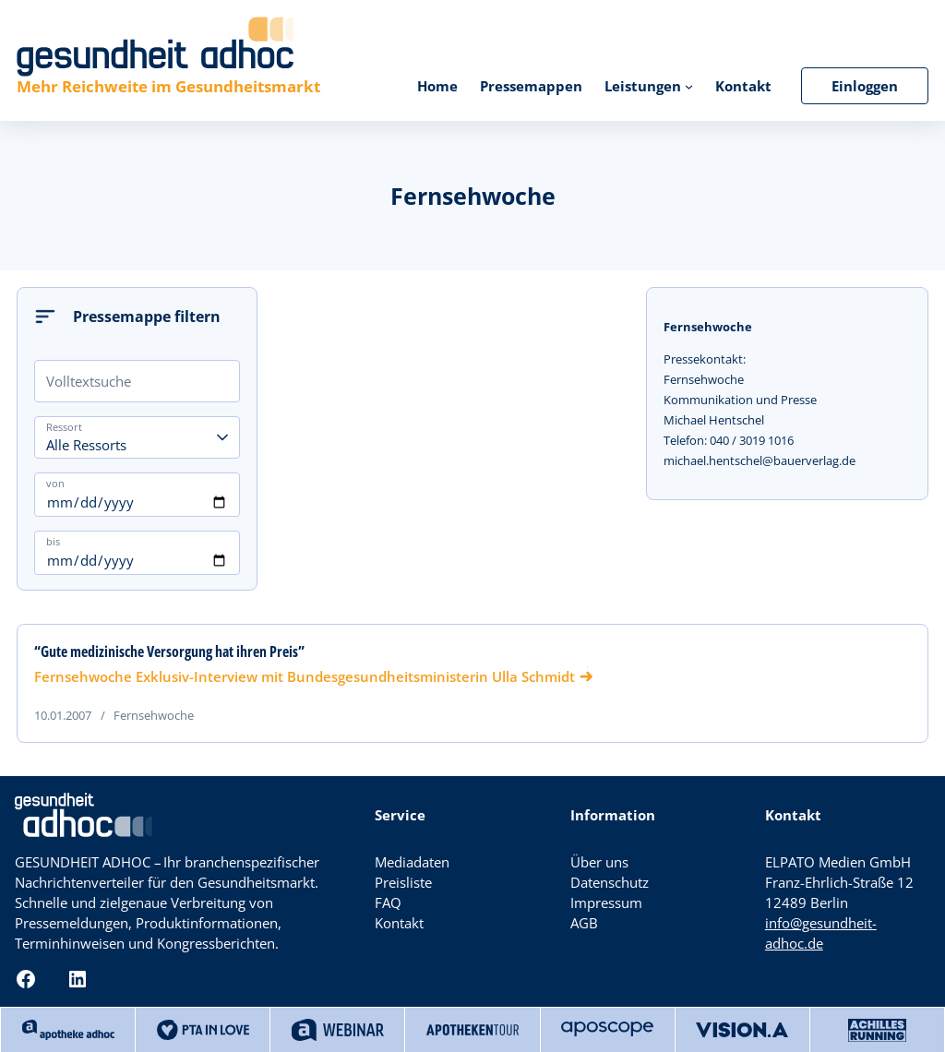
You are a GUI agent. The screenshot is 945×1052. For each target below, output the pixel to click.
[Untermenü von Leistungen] (689, 85)
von (55, 483)
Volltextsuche (88, 381)
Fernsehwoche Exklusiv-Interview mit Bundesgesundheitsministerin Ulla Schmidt (304, 676)
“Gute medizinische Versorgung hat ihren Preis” (169, 651)
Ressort (63, 427)
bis (53, 541)
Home (437, 86)
